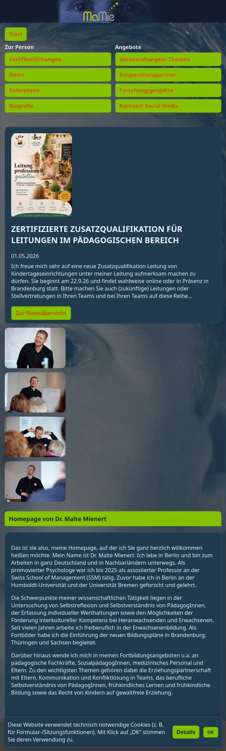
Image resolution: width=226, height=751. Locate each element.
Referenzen (24, 90)
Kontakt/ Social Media (149, 106)
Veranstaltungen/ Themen (155, 59)
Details (186, 732)
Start (15, 34)
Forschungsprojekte (146, 90)
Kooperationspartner (148, 74)
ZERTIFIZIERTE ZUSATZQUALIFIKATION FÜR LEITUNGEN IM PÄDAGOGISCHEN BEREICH (96, 234)
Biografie (21, 106)
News (16, 74)
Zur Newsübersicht (41, 313)
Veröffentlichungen (35, 59)
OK (210, 732)
